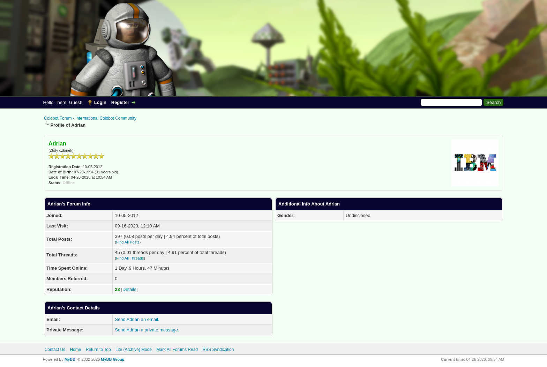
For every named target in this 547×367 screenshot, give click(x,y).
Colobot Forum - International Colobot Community (90, 118)
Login (100, 102)
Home (75, 349)
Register (120, 102)
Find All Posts (128, 242)
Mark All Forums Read (177, 349)
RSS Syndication (218, 349)
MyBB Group (112, 359)
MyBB (70, 359)
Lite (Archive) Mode (133, 349)
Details (129, 289)
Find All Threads (130, 258)
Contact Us (55, 349)
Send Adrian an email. (137, 319)
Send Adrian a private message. (147, 329)
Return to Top (98, 349)
